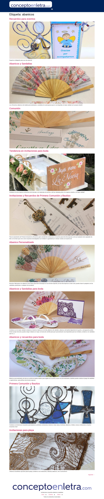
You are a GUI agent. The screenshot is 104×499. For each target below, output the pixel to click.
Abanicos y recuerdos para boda (26, 337)
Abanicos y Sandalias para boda (26, 288)
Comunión (14, 108)
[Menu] (52, 9)
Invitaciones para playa (21, 430)
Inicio (43, 494)
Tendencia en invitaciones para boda (28, 150)
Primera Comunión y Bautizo (24, 383)
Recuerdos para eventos (22, 18)
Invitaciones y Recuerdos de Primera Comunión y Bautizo (39, 195)
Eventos (51, 494)
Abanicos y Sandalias (20, 63)
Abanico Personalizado (21, 242)
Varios (59, 494)
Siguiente (91, 474)
